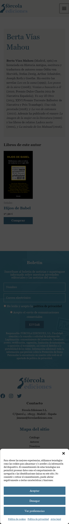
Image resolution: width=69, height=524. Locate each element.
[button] (63, 453)
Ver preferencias (35, 510)
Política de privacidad (38, 519)
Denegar (34, 500)
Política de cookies (17, 519)
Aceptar (34, 490)
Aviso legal (56, 519)
